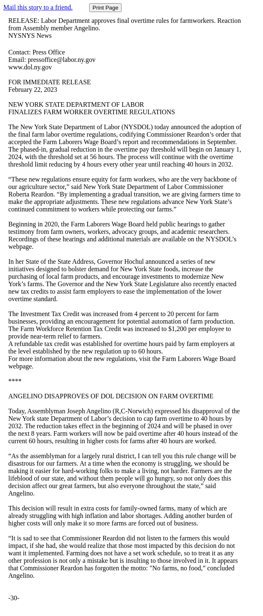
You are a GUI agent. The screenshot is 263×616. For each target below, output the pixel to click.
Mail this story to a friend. (38, 7)
